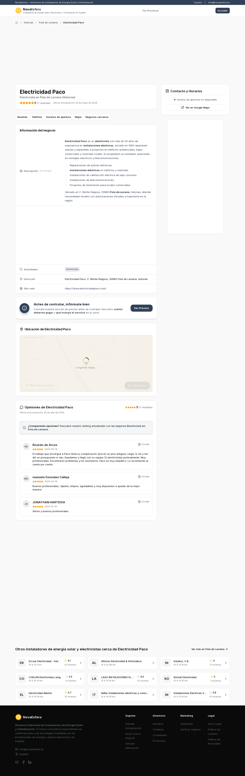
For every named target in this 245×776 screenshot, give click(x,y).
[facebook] (23, 762)
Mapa (78, 116)
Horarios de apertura (58, 116)
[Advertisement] (122, 53)
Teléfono (37, 116)
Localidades (160, 735)
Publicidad (186, 723)
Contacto (158, 729)
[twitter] (17, 762)
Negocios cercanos (97, 116)
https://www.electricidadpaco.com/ (85, 288)
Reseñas (22, 116)
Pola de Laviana (48, 22)
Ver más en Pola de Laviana (209, 649)
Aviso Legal (214, 723)
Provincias (159, 740)
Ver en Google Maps (195, 107)
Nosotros (158, 723)
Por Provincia (150, 10)
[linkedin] (30, 762)
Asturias (28, 22)
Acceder (223, 10)
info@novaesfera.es (219, 2)
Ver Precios (141, 308)
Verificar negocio (190, 729)
